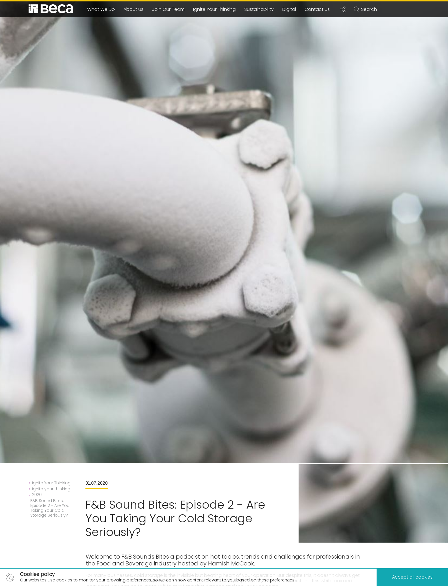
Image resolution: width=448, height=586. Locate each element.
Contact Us (317, 9)
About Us (133, 9)
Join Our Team (168, 9)
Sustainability (259, 9)
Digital (289, 9)
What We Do (101, 9)
